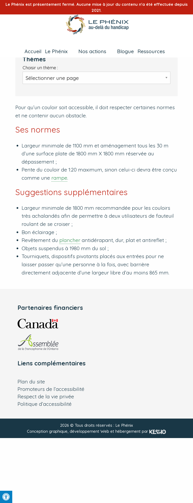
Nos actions (92, 51)
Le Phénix (56, 51)
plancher (69, 240)
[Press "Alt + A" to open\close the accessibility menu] (6, 497)
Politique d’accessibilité (45, 404)
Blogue (125, 51)
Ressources (151, 51)
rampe (59, 178)
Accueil (33, 51)
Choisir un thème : (40, 67)
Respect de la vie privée (46, 396)
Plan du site (31, 381)
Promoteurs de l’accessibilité (51, 389)
